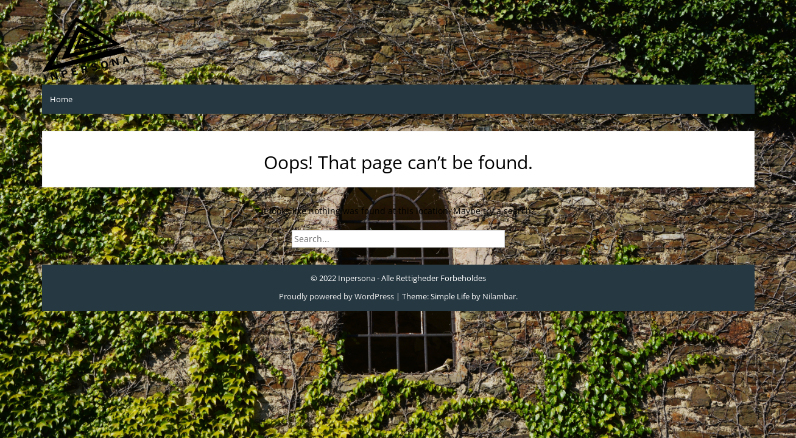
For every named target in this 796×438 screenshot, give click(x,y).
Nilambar (499, 296)
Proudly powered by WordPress (336, 296)
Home (61, 99)
